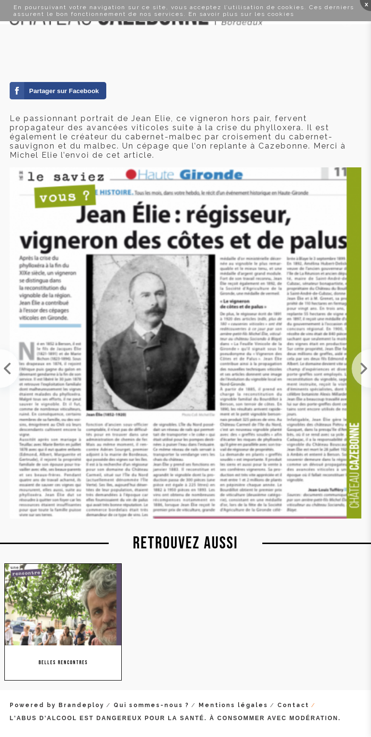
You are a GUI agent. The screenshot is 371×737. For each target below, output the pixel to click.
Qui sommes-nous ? (151, 705)
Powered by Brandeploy (57, 705)
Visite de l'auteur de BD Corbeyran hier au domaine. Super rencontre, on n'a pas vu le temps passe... (361, 368)
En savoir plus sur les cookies (241, 14)
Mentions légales (233, 705)
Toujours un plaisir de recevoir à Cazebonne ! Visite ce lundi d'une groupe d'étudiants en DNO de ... (9, 368)
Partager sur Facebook (64, 91)
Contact (293, 705)
